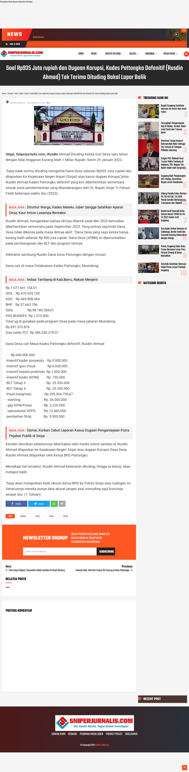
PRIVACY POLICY (114, 734)
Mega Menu (169, 53)
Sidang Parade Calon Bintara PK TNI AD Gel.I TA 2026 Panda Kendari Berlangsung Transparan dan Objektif (173, 198)
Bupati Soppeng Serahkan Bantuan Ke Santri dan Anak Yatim (173, 108)
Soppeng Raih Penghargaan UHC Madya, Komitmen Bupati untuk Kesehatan (173, 179)
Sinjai (51, 516)
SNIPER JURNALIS (102, 745)
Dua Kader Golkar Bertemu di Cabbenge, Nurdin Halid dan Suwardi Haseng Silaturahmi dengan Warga (174, 234)
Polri (37, 516)
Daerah (23, 516)
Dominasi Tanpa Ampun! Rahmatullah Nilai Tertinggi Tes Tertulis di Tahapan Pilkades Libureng (173, 145)
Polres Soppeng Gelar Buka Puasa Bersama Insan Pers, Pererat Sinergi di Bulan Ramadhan (173, 251)
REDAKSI (72, 734)
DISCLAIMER (131, 734)
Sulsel (65, 516)
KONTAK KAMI (58, 734)
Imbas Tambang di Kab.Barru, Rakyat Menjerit (62, 279)
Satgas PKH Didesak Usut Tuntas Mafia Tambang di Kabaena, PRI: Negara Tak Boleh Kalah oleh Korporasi (173, 163)
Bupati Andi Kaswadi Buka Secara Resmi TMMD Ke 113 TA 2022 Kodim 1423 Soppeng (173, 216)
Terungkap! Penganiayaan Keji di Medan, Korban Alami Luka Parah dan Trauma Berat (173, 128)
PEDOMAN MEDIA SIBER (91, 734)
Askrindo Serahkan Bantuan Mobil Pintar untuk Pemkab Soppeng (173, 267)
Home (81, 53)
